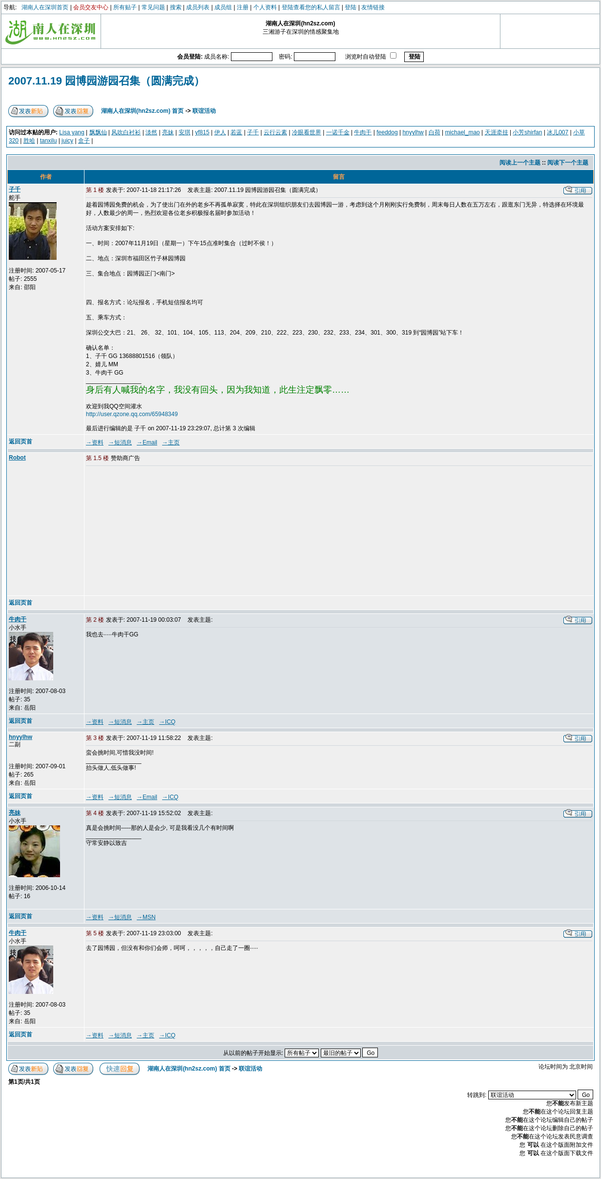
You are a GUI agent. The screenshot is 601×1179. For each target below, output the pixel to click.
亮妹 (168, 132)
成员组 (223, 7)
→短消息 (120, 442)
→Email (147, 442)
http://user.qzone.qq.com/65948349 (132, 414)
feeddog (386, 132)
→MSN (146, 917)
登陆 (350, 7)
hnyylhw (412, 132)
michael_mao (462, 132)
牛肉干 (363, 132)
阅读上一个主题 (519, 162)
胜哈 (29, 140)
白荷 (434, 132)
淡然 (151, 132)
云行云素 (275, 132)
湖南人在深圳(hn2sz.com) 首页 (142, 110)
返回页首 (20, 441)
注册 (243, 7)
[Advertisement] (160, 531)
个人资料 (265, 7)
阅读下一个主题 (567, 162)
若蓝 (236, 132)
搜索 (176, 7)
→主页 (171, 442)
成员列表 (197, 7)
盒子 (84, 140)
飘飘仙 (98, 132)
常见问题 (153, 7)
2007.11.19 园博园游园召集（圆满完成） (106, 81)
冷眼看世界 (306, 132)
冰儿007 (557, 132)
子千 (253, 132)
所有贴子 (125, 7)
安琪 (184, 132)
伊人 (220, 132)
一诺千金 (338, 132)
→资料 (95, 442)
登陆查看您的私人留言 (311, 7)
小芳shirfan (527, 132)
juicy (67, 140)
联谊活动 (204, 110)
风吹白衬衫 (126, 132)
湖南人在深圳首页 (44, 7)
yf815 (202, 132)
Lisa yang (71, 132)
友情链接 (373, 7)
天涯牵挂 (496, 132)
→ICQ (167, 721)
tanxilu (48, 140)
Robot (17, 457)
